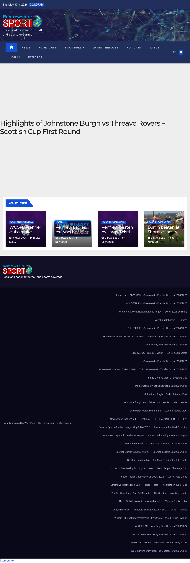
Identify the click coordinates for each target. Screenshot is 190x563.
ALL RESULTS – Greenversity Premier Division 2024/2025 (156, 303)
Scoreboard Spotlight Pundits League (167, 435)
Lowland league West (175, 410)
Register (35, 57)
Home (118, 295)
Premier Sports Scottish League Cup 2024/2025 (124, 427)
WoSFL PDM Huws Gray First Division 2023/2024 (161, 526)
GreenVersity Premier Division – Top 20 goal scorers (159, 353)
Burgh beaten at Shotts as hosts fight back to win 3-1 (164, 234)
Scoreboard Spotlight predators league (123, 435)
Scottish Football (134, 443)
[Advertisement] (95, 91)
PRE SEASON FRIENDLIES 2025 (170, 419)
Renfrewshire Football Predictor (170, 427)
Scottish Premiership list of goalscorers (132, 468)
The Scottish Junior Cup (174, 485)
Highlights (48, 47)
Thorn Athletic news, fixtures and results (140, 501)
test (156, 485)
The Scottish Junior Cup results (170, 493)
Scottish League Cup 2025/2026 (170, 452)
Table (154, 47)
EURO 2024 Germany (176, 311)
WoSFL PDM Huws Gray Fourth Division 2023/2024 (160, 534)
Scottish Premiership (138, 460)
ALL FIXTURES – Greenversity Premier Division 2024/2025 (156, 295)
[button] (174, 52)
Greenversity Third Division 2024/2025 (166, 369)
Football (74, 47)
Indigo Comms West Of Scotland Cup (167, 377)
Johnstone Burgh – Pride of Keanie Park (166, 394)
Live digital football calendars (145, 410)
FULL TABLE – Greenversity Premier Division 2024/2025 (157, 328)
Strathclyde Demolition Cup (125, 485)
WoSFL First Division (176, 518)
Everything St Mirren (164, 320)
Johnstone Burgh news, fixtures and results (146, 402)
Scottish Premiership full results (170, 460)
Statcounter (7, 560)
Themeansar (65, 423)
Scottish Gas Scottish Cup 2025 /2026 (166, 443)
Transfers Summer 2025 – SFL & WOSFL (154, 509)
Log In (15, 57)
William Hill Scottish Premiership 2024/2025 (138, 518)
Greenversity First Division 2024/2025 (123, 336)
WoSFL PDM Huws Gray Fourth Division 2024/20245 (159, 542)
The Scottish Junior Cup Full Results (131, 493)
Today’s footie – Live (176, 501)
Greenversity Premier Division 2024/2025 (165, 361)
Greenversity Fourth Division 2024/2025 (166, 344)
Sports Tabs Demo (177, 476)
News (26, 47)
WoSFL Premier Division (21, 222)
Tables (146, 485)
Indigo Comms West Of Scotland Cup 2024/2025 (161, 386)
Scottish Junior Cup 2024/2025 (132, 452)
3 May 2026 (66, 238)
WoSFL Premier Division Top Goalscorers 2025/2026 (159, 550)
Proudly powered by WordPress (20, 423)
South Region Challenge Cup (172, 468)
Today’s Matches (121, 509)
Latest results (105, 47)
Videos (183, 509)
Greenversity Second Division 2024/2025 (121, 369)
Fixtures (134, 47)
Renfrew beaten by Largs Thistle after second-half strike (117, 234)
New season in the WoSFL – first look (130, 419)
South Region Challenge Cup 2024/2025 (142, 476)
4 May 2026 (20, 238)
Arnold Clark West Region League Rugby (139, 311)
